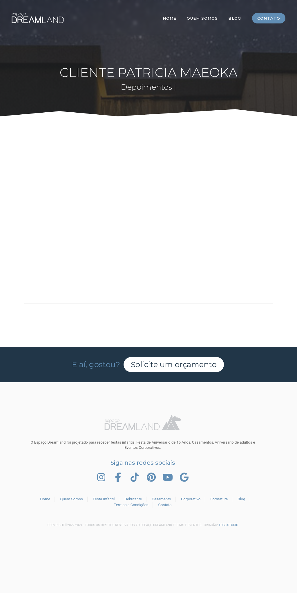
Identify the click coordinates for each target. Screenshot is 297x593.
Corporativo (190, 499)
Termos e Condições (131, 505)
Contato (268, 18)
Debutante (133, 499)
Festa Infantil (104, 499)
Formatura (219, 499)
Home (169, 18)
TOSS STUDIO (228, 525)
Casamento (161, 499)
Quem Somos (202, 18)
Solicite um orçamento (174, 364)
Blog (234, 18)
